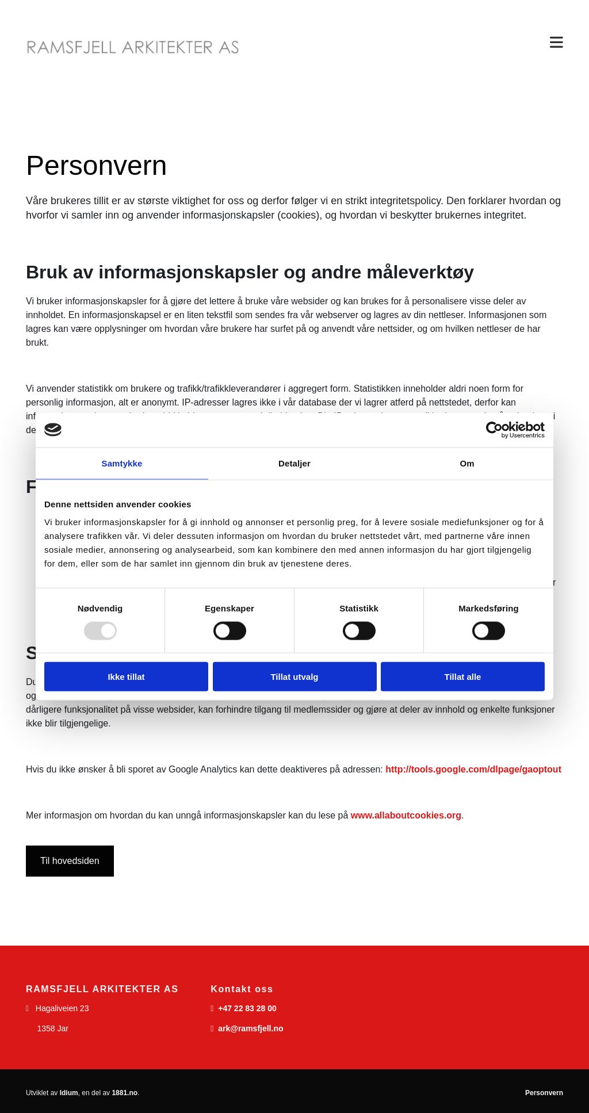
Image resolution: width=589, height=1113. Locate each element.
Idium (69, 1093)
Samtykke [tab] (122, 463)
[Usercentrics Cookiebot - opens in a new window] (494, 429)
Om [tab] (467, 463)
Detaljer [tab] (294, 463)
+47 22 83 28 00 (247, 1008)
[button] (410, 43)
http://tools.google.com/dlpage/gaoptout (473, 769)
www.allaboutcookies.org (406, 815)
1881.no (124, 1093)
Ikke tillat (126, 677)
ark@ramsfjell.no (250, 1028)
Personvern (544, 1093)
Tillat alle (463, 677)
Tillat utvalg (294, 677)
